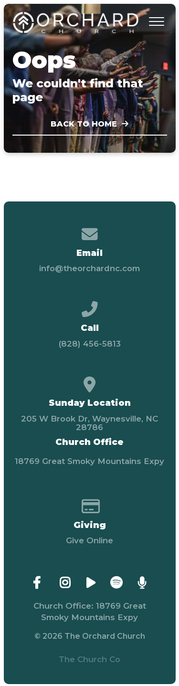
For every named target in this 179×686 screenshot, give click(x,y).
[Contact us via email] (89, 230)
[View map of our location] (89, 381)
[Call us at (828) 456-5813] (89, 305)
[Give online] (89, 502)
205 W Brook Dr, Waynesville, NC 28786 (89, 423)
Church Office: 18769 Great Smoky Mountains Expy (89, 611)
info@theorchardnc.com (89, 268)
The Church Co (89, 659)
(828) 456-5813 (90, 343)
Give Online (89, 540)
